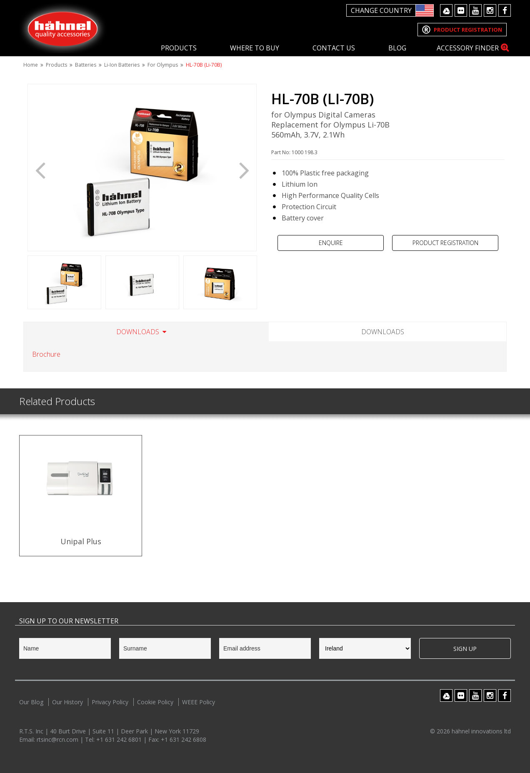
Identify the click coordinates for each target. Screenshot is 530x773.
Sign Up (465, 649)
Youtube (475, 10)
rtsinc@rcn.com (58, 739)
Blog (397, 48)
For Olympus (163, 64)
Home (30, 64)
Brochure (46, 354)
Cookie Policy (155, 702)
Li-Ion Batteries (122, 64)
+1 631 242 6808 (183, 739)
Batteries (85, 64)
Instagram (490, 10)
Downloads (137, 331)
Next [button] (244, 170)
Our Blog (31, 702)
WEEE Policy (198, 702)
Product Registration (445, 243)
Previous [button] (40, 170)
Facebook (504, 10)
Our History (67, 702)
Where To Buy (254, 48)
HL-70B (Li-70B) (204, 64)
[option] (142, 167)
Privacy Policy (110, 702)
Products (179, 48)
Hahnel (63, 27)
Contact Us (333, 48)
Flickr (461, 10)
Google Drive (446, 10)
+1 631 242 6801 (119, 739)
